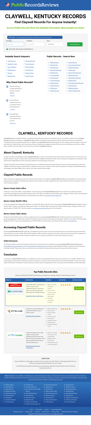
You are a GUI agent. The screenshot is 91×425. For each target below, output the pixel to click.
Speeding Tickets (12, 64)
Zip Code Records (70, 402)
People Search (72, 80)
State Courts (45, 411)
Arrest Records (12, 61)
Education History (30, 397)
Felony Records (72, 62)
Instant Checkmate (56, 409)
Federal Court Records (31, 402)
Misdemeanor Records (51, 393)
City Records (8, 397)
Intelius (47, 409)
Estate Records (29, 400)
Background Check (10, 391)
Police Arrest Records (51, 400)
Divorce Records (29, 64)
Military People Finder (51, 391)
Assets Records (9, 389)
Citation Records (9, 395)
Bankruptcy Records (10, 393)
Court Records (54, 78)
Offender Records (73, 75)
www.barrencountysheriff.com (41, 208)
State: (48, 41)
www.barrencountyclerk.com (53, 195)
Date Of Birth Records (31, 393)
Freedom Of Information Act (33, 404)
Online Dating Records (74, 78)
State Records (69, 395)
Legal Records (29, 70)
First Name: (9, 41)
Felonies (10, 73)
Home (31, 409)
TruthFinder (39, 409)
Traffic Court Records (71, 400)
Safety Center (28, 411)
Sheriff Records (70, 391)
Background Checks (55, 70)
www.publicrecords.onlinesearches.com (15, 246)
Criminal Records (55, 80)
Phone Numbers (29, 67)
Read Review (79, 288)
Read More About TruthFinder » (35, 296)
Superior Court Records (72, 397)
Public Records (72, 85)
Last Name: (29, 41)
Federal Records (54, 91)
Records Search (70, 385)
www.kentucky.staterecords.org (37, 246)
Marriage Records (30, 61)
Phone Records (50, 397)
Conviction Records (10, 400)
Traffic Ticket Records (74, 91)
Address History (29, 73)
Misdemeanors (12, 70)
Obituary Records (50, 395)
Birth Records (11, 76)
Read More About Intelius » (33, 316)
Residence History (73, 88)
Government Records (51, 385)
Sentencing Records (71, 389)
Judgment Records (73, 67)
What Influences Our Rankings (70, 411)
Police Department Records (75, 83)
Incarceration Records (74, 65)
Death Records (29, 76)
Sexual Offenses (12, 67)
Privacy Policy (55, 411)
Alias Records (54, 65)
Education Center (18, 411)
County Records (54, 75)
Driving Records (54, 85)
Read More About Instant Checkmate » (33, 347)
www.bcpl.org (73, 221)
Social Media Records (71, 393)
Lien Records (71, 70)
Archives (37, 411)
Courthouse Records (31, 387)
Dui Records (53, 88)
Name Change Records (74, 73)
